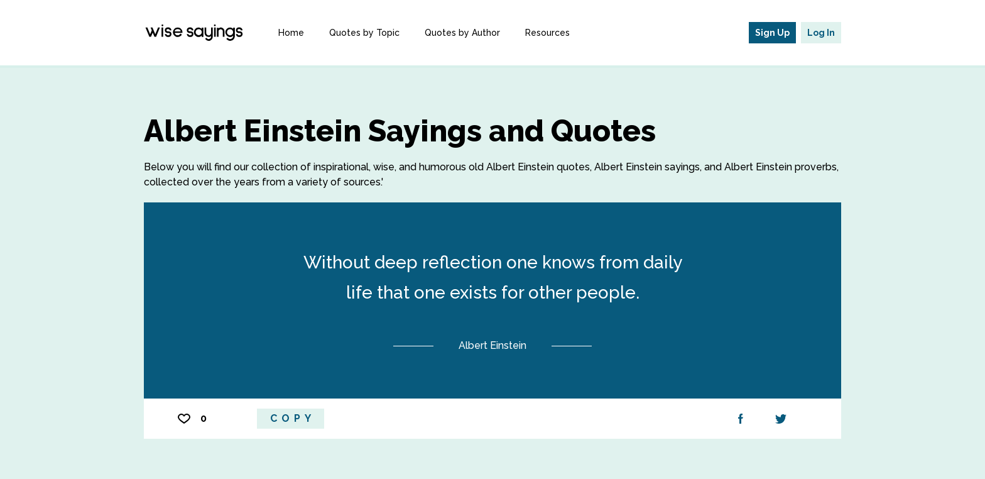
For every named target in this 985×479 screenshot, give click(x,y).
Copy (292, 418)
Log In (821, 33)
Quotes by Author (462, 33)
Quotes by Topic (364, 33)
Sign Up (772, 33)
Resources (547, 33)
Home (291, 33)
